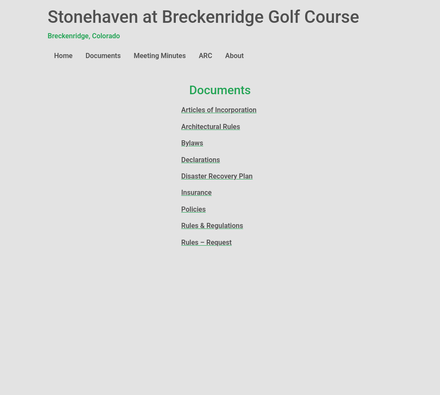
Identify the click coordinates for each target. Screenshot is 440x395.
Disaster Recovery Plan (217, 176)
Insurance (196, 192)
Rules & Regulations (212, 226)
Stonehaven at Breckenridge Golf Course (203, 17)
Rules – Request (206, 242)
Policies (193, 209)
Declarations (200, 160)
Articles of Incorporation (219, 110)
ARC (205, 56)
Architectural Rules (210, 127)
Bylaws (192, 143)
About (234, 56)
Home (63, 56)
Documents (103, 56)
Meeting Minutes (160, 56)
